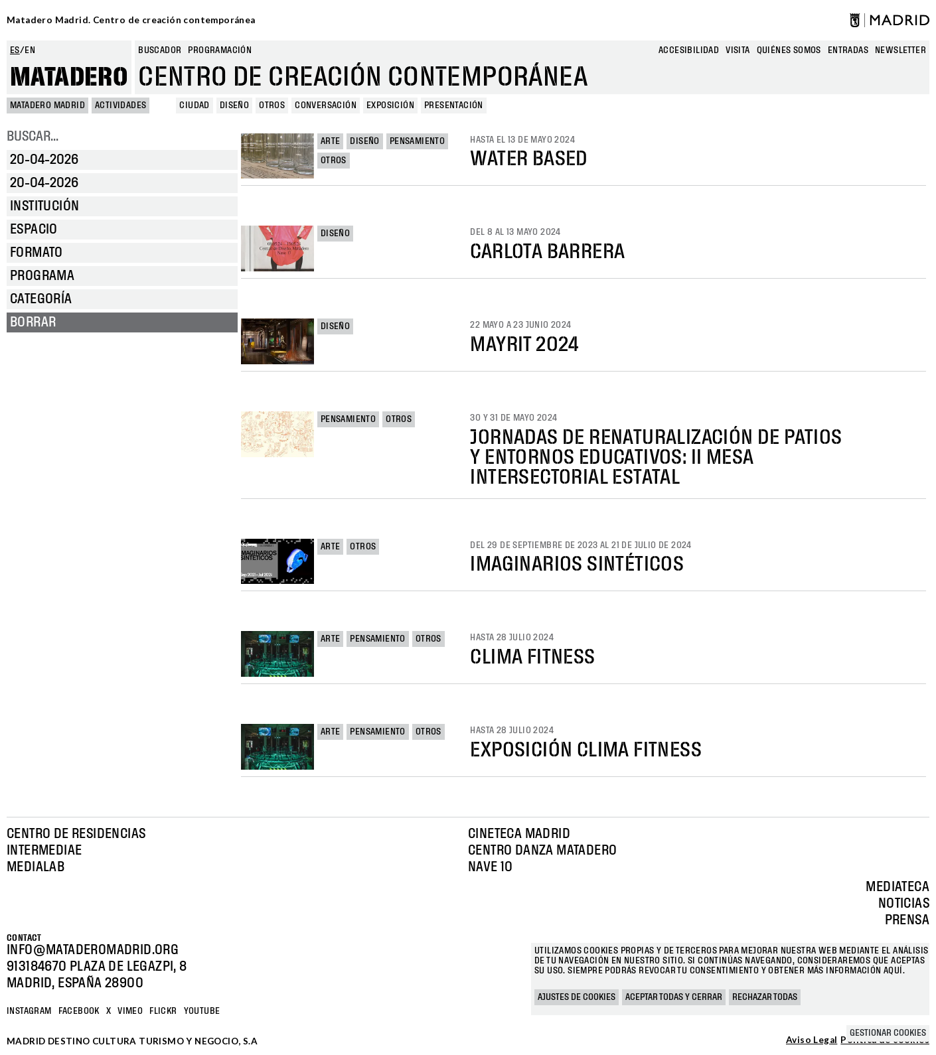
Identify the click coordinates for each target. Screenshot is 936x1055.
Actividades (120, 105)
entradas (848, 50)
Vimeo (130, 1011)
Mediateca (897, 887)
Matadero (69, 77)
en (30, 50)
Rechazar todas (764, 997)
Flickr (163, 1011)
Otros (334, 160)
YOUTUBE (202, 1011)
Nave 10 (490, 867)
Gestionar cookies (888, 1033)
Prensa (907, 920)
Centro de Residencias (76, 834)
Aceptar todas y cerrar (673, 997)
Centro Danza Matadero (542, 850)
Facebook (79, 1011)
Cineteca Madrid (519, 834)
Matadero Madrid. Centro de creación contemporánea (131, 20)
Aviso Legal (811, 1040)
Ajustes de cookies (576, 997)
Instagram (29, 1011)
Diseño (364, 141)
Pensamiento (417, 141)
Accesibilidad (689, 50)
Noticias (903, 903)
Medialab (35, 867)
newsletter (900, 50)
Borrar (33, 322)
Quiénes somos (789, 50)
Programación (220, 50)
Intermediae (44, 850)
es (15, 50)
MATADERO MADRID (47, 105)
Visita (737, 50)
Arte (331, 141)
